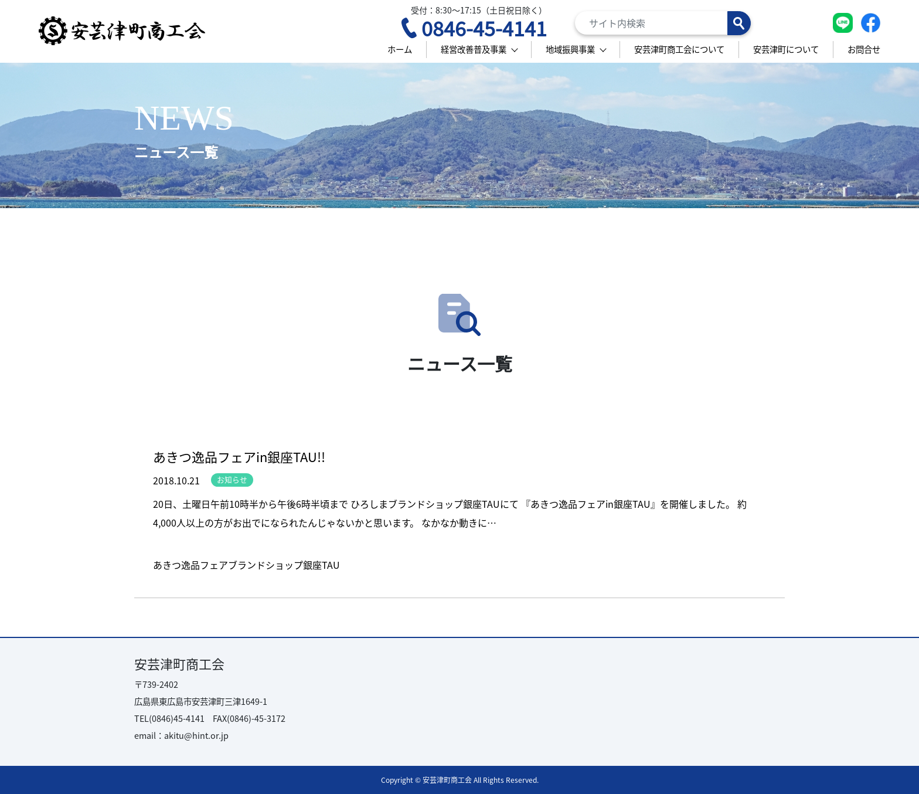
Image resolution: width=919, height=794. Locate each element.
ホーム (399, 49)
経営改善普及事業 (473, 49)
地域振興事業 (570, 49)
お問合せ (863, 49)
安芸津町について (786, 49)
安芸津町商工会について (679, 49)
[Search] (663, 23)
